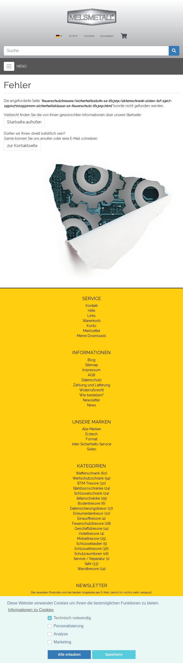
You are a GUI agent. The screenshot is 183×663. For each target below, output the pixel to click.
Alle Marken (91, 429)
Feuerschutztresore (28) (91, 524)
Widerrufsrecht (91, 390)
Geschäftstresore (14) (92, 529)
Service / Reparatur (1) (91, 559)
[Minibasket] (124, 36)
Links (91, 316)
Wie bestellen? (91, 395)
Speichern (114, 654)
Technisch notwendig (72, 618)
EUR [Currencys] (73, 36)
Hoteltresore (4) (91, 534)
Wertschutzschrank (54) (91, 478)
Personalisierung (69, 626)
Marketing (62, 642)
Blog (91, 360)
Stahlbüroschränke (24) (91, 488)
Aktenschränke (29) (91, 498)
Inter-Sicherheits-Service (91, 444)
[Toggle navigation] (9, 66)
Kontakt (89, 36)
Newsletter (91, 400)
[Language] (59, 36)
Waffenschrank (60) (91, 473)
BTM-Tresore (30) (91, 483)
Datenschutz (92, 380)
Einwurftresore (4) (91, 518)
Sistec (91, 449)
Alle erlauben (69, 654)
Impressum (91, 370)
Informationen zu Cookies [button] (30, 610)
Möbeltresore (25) (91, 539)
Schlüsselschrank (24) (91, 493)
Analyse (61, 634)
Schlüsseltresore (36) (91, 549)
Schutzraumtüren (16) (91, 554)
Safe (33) (91, 564)
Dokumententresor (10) (91, 513)
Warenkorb (92, 321)
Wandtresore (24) (92, 569)
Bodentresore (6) (91, 503)
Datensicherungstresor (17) (91, 508)
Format (91, 439)
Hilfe (91, 311)
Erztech (91, 434)
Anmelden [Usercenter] (107, 36)
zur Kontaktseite (22, 145)
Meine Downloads (91, 336)
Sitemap (91, 365)
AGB (91, 375)
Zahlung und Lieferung (91, 385)
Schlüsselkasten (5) (91, 544)
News (91, 405)
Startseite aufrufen (24, 122)
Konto (91, 326)
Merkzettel (91, 331)
